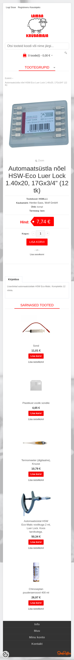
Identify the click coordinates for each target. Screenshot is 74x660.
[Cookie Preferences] (5, 654)
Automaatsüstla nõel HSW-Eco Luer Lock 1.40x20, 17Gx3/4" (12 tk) (36, 83)
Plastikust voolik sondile (36, 402)
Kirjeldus (13, 279)
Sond (36, 345)
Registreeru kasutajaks (29, 7)
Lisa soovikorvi (37, 254)
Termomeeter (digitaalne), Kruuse (36, 462)
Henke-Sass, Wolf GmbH (43, 202)
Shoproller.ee (64, 653)
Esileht (8, 78)
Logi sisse (11, 7)
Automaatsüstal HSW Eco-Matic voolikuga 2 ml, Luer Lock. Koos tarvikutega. (36, 526)
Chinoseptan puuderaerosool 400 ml (36, 591)
